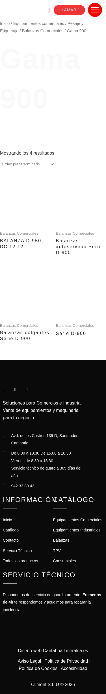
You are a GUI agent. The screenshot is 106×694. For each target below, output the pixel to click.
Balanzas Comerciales (42, 31)
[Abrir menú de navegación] (95, 10)
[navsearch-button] (44, 10)
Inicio (5, 23)
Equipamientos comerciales (38, 23)
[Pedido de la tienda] (27, 164)
